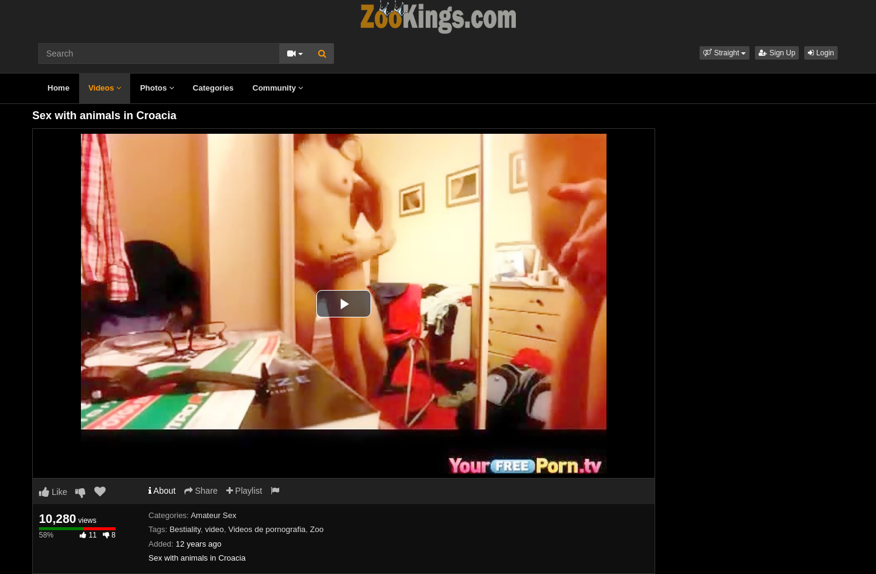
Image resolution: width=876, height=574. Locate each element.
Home (58, 87)
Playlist (244, 491)
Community (277, 87)
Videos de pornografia (266, 529)
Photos (157, 87)
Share (201, 491)
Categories (213, 87)
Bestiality (185, 529)
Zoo (317, 529)
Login (821, 53)
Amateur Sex (213, 515)
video (214, 529)
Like (53, 492)
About (162, 491)
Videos (104, 87)
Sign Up (777, 53)
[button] (724, 53)
